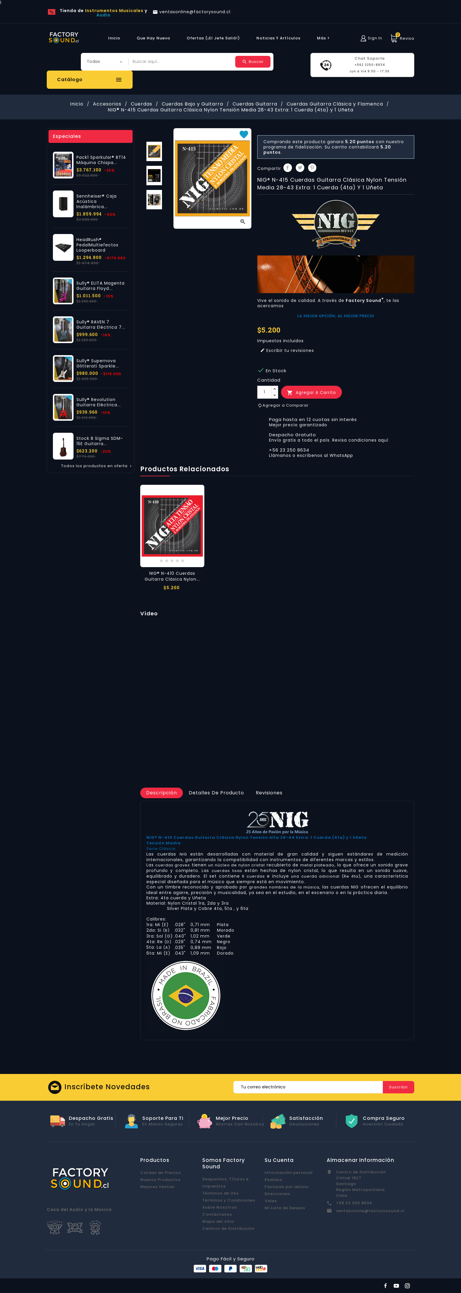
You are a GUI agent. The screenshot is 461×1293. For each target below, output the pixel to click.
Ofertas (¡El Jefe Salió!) (213, 38)
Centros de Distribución (228, 1228)
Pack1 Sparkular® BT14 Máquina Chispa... (101, 160)
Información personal (289, 1172)
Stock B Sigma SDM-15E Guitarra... (99, 441)
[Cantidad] (264, 392)
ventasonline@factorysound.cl (370, 1211)
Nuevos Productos (160, 1179)
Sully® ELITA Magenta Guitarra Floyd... (100, 285)
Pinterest (312, 167)
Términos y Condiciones (228, 1200)
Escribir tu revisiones (287, 350)
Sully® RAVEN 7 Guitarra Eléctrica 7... (100, 324)
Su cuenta (279, 1160)
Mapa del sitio (218, 1221)
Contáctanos (217, 1214)
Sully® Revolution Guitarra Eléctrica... (98, 402)
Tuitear (300, 167)
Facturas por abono (287, 1187)
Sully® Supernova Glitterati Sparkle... (97, 363)
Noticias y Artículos (278, 38)
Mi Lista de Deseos (285, 1208)
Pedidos (273, 1179)
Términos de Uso (220, 1193)
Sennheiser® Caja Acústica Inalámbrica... (96, 201)
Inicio (114, 38)
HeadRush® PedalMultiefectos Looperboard (97, 245)
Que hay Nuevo (153, 38)
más (324, 38)
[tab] (161, 793)
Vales (271, 1201)
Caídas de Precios (160, 1172)
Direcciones (277, 1194)
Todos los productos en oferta (97, 466)
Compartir (287, 167)
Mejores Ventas (157, 1187)
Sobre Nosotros (219, 1207)
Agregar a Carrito (311, 393)
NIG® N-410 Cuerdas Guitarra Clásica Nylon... (172, 576)
